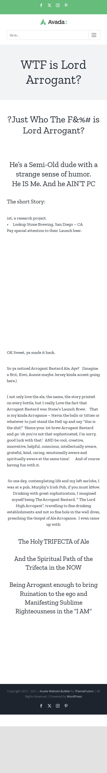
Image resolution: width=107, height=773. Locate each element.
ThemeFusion (84, 691)
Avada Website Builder (55, 691)
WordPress (74, 696)
